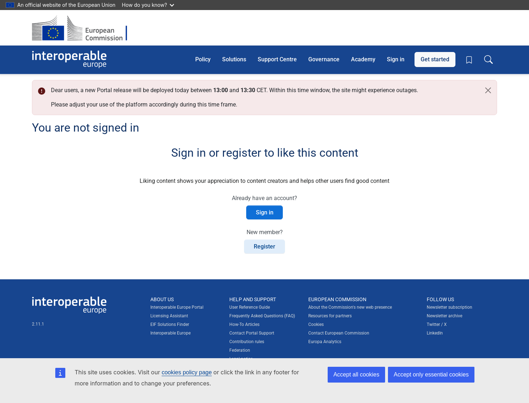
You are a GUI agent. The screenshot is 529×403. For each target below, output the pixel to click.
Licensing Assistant (169, 315)
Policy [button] (203, 59)
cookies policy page (186, 372)
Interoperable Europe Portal (176, 307)
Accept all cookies (356, 374)
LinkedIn (435, 333)
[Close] (488, 90)
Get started (435, 59)
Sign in (395, 59)
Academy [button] (363, 59)
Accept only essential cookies (431, 374)
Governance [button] (324, 59)
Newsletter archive (444, 315)
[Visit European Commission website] (83, 28)
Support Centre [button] (277, 59)
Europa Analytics (324, 341)
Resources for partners (330, 315)
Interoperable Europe (170, 333)
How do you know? (148, 5)
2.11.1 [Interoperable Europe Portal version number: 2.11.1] (38, 324)
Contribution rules (246, 341)
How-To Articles (244, 324)
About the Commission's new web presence (350, 307)
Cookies (316, 324)
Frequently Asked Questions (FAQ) (262, 315)
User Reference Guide (249, 307)
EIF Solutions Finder (169, 324)
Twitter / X (437, 324)
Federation (239, 350)
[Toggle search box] (488, 59)
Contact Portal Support (251, 333)
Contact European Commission (338, 333)
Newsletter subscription (449, 307)
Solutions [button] (234, 59)
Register (264, 246)
